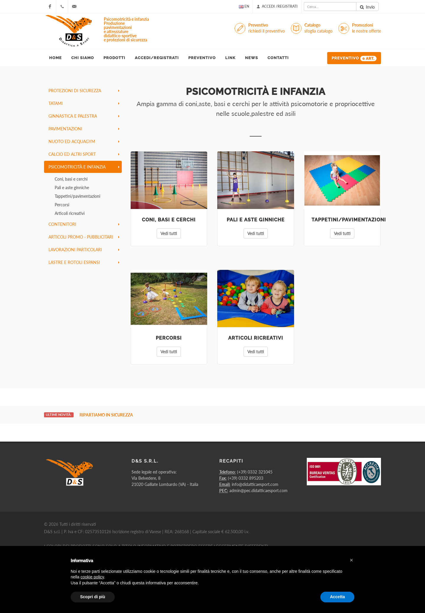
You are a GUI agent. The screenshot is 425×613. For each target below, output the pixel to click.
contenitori (83, 224)
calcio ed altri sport (83, 154)
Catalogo (318, 28)
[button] (351, 560)
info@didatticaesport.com (255, 484)
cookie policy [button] (92, 577)
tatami (83, 103)
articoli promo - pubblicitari (83, 236)
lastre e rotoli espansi (83, 262)
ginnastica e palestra (83, 116)
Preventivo (266, 28)
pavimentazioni (83, 128)
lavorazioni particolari (83, 249)
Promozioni (366, 28)
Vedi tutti (168, 233)
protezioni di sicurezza (83, 90)
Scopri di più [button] (92, 596)
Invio (367, 7)
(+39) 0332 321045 (254, 471)
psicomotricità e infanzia (83, 166)
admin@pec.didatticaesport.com (258, 490)
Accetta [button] (337, 596)
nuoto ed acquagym (83, 141)
